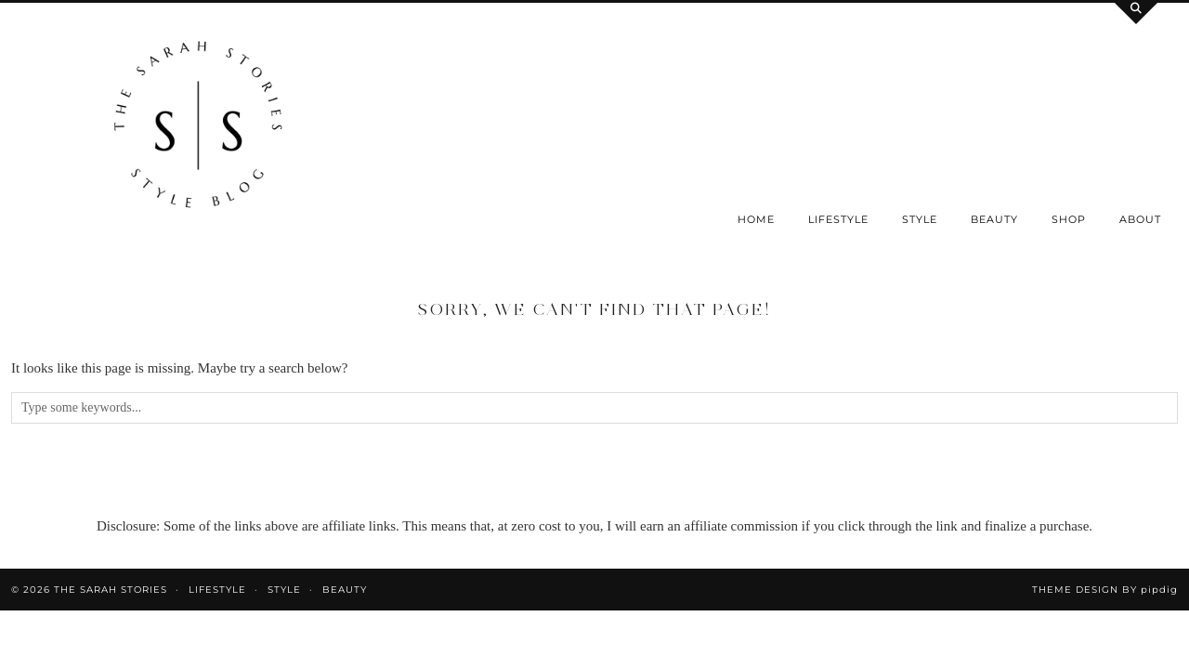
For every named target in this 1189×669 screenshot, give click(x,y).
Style (919, 219)
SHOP (1069, 219)
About (1140, 219)
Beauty (994, 219)
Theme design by (1105, 590)
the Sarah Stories (110, 590)
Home (756, 219)
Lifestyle (838, 219)
